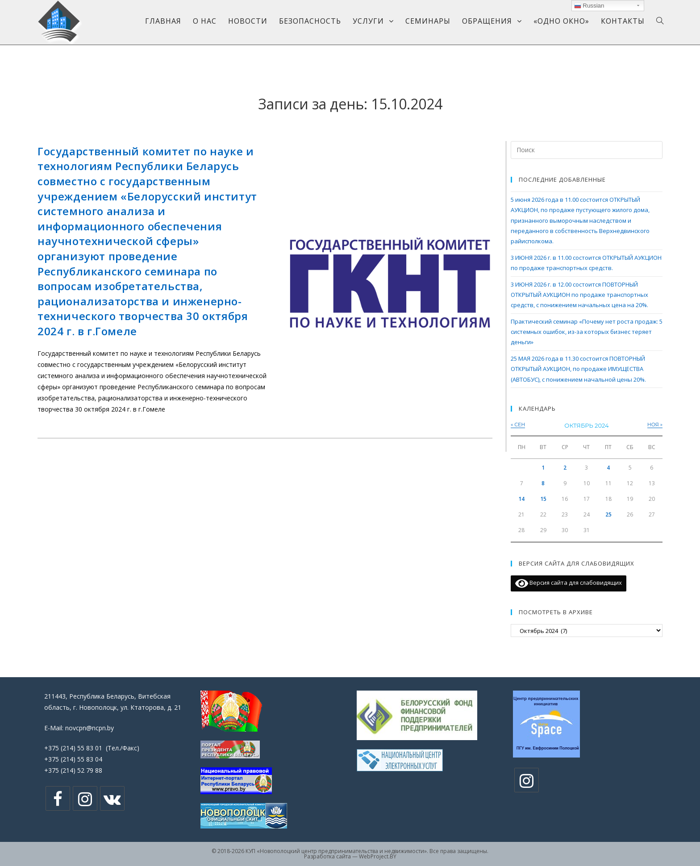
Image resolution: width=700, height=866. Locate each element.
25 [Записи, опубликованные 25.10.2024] (608, 514)
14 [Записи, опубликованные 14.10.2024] (521, 499)
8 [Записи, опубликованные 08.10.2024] (543, 483)
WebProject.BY (377, 856)
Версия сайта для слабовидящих (568, 583)
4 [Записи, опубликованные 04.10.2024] (608, 467)
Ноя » (654, 424)
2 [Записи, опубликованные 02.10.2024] (565, 467)
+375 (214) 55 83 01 (73, 748)
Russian (589, 5)
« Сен (518, 424)
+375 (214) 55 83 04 (73, 759)
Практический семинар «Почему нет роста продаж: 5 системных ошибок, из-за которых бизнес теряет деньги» (586, 331)
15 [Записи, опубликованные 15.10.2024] (543, 499)
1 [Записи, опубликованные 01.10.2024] (543, 467)
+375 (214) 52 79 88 (73, 770)
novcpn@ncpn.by (89, 728)
